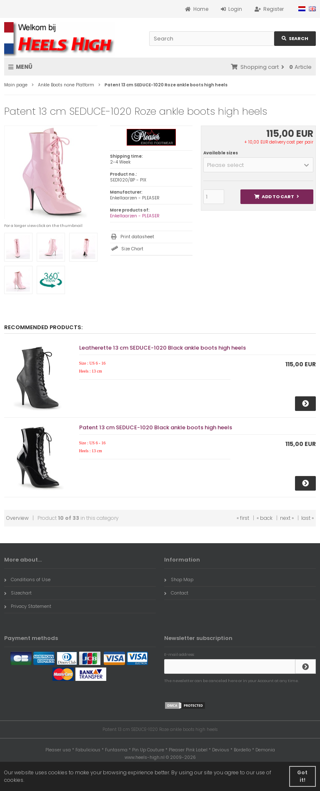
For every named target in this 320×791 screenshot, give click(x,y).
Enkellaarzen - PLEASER (135, 216)
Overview (17, 517)
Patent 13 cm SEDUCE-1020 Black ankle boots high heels (155, 427)
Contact (176, 592)
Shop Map (178, 579)
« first (243, 517)
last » (307, 517)
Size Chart (132, 249)
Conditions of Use (27, 579)
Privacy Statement (27, 606)
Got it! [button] (302, 776)
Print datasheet (137, 237)
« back (264, 517)
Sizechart (18, 592)
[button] (258, 164)
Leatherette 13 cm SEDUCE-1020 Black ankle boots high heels (162, 348)
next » (287, 517)
